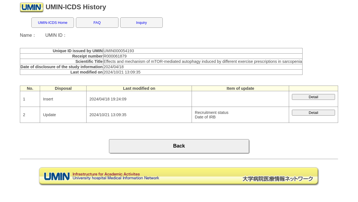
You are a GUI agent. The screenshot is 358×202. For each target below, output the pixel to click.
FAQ (97, 22)
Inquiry (141, 22)
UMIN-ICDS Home (52, 22)
